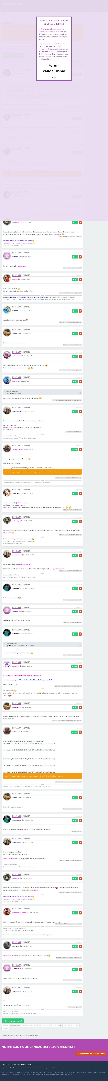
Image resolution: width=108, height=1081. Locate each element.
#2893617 (79, 909)
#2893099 (79, 489)
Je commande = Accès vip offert (91, 1053)
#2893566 (79, 728)
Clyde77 (69, 477)
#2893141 (79, 703)
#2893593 (79, 874)
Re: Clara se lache (21, 253)
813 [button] (52, 1025)
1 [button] (44, 1025)
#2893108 (79, 551)
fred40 (16, 256)
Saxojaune (71, 236)
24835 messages (15, 1025)
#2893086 (79, 445)
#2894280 (79, 987)
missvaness (64, 477)
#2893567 (79, 794)
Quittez (54, 77)
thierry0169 (68, 782)
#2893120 (79, 607)
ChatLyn (16, 356)
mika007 (16, 310)
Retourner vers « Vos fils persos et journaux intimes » (20, 1035)
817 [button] (69, 1025)
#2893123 (79, 630)
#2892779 (79, 275)
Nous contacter (27, 1064)
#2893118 (79, 584)
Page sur (27, 1025)
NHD (15, 381)
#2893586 (79, 839)
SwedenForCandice (72, 720)
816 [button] (65, 1025)
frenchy (16, 222)
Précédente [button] (37, 1025)
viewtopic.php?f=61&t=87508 (12, 245)
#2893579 (79, 816)
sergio (76, 236)
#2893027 (79, 407)
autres (76, 400)
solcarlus (57, 477)
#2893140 (79, 662)
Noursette (58, 782)
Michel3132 (17, 588)
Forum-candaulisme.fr (8, 1072)
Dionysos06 (65, 686)
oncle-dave (17, 411)
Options (5, 1025)
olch (15, 279)
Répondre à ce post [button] (12, 1021)
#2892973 (79, 377)
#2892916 (79, 330)
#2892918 (79, 352)
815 (60, 1025)
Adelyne (16, 666)
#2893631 (79, 942)
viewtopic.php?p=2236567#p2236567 (63, 297)
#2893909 (79, 965)
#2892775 (79, 253)
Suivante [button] (5, 1028)
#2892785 (79, 307)
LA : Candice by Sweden (26, 930)
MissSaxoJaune (63, 236)
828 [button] (77, 1025)
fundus (16, 333)
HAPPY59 (16, 969)
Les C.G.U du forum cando (11, 1064)
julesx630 (17, 493)
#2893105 (79, 517)
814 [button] (56, 1025)
